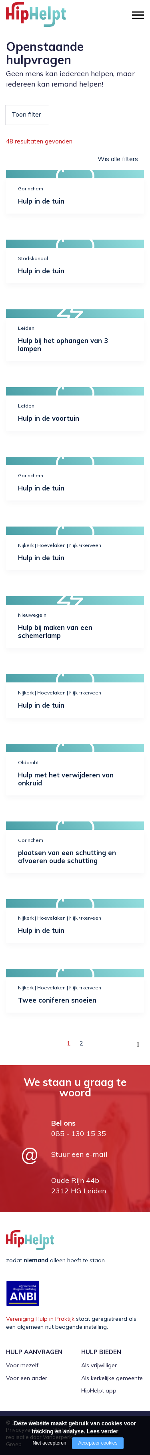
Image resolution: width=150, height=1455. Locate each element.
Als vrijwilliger (99, 1365)
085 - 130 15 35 (78, 1133)
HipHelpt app (98, 1390)
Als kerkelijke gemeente (112, 1378)
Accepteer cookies (97, 1443)
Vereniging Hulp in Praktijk (40, 1318)
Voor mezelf (22, 1365)
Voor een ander (26, 1378)
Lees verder (102, 1431)
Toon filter (26, 114)
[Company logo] (46, 18)
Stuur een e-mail (79, 1154)
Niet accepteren (49, 1443)
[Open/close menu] (138, 15)
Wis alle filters (118, 159)
